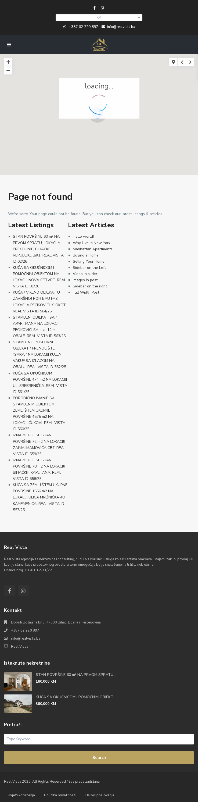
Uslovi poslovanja (99, 795)
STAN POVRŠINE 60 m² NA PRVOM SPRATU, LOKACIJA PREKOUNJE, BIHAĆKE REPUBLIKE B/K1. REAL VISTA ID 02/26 (38, 249)
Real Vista (19, 646)
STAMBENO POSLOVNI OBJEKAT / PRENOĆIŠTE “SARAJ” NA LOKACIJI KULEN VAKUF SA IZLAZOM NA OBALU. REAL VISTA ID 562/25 (39, 354)
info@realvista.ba (25, 638)
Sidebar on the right (90, 286)
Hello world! (83, 236)
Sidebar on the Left (89, 267)
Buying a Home (86, 255)
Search (99, 757)
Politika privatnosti (60, 795)
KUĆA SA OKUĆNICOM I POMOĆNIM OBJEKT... (76, 697)
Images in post (85, 280)
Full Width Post (86, 292)
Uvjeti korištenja (21, 795)
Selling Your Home (89, 261)
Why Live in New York (91, 242)
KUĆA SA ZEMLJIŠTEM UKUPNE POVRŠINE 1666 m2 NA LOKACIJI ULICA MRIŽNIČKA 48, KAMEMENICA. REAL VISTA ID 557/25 (40, 497)
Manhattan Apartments (93, 249)
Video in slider (85, 273)
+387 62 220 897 (83, 26)
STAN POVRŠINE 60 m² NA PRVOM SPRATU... (76, 674)
